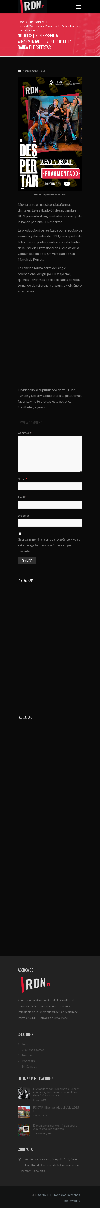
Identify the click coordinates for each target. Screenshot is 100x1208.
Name (22, 479)
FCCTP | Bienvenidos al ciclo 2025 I (56, 1109)
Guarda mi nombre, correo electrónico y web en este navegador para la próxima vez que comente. (50, 545)
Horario (27, 1055)
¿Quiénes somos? (34, 1049)
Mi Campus (29, 1066)
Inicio (25, 1044)
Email (22, 497)
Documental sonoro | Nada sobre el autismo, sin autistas (55, 1127)
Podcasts (28, 1061)
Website (24, 515)
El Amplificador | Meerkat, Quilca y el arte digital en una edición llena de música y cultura (56, 1092)
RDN (34, 1195)
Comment (25, 432)
